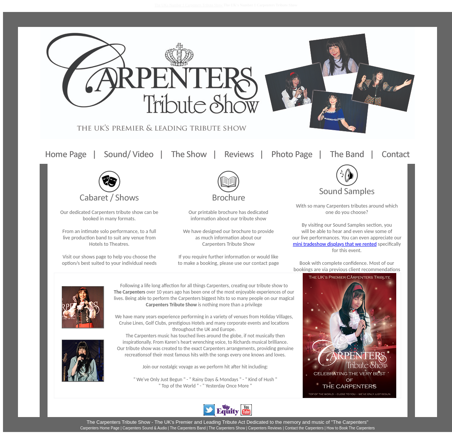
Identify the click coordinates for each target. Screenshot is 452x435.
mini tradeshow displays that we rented (335, 244)
